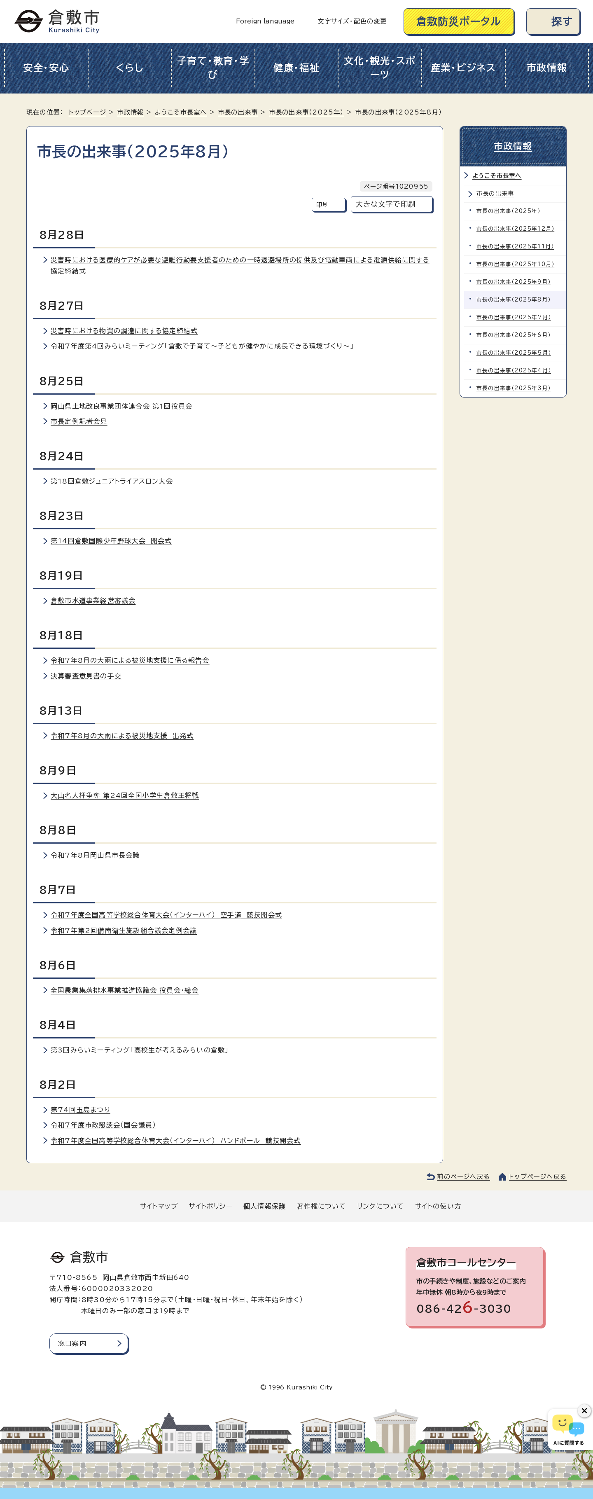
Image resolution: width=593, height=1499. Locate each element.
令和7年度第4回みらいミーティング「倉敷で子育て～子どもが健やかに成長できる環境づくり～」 (202, 346)
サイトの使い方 (438, 1206)
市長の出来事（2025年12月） (515, 229)
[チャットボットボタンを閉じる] (584, 1410)
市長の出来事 (238, 112)
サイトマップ (159, 1206)
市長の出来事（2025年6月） (513, 335)
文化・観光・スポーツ (380, 68)
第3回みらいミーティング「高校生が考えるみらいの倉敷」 (140, 1050)
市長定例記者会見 (79, 421)
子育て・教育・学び (213, 68)
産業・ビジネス (463, 67)
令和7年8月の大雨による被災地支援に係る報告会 (130, 660)
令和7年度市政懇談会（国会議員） (103, 1125)
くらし (129, 67)
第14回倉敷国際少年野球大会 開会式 (111, 541)
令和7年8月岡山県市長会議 (95, 855)
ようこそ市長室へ (181, 112)
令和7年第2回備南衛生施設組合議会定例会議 (124, 930)
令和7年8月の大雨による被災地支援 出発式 (122, 735)
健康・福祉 (296, 67)
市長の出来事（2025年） (306, 112)
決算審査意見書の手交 (86, 676)
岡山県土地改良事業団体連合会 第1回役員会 (121, 406)
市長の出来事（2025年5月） (513, 352)
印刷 (322, 204)
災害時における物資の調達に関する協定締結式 (124, 330)
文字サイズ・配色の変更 (352, 21)
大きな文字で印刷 (385, 204)
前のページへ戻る (463, 1177)
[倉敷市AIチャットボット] (568, 1429)
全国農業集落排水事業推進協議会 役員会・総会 (124, 990)
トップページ (87, 112)
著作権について (321, 1206)
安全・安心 (46, 67)
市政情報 (546, 67)
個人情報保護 (264, 1206)
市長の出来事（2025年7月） (513, 317)
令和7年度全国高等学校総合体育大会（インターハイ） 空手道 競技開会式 (166, 915)
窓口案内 (72, 1343)
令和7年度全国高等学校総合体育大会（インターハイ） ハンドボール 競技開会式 (176, 1140)
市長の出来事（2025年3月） (513, 388)
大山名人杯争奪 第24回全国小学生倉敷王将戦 (125, 795)
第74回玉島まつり (80, 1109)
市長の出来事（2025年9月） (513, 282)
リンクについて (380, 1206)
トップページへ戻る (538, 1177)
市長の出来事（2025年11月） (515, 246)
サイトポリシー (210, 1206)
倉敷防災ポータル (459, 21)
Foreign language (265, 21)
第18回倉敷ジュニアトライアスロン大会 (112, 481)
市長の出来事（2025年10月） (515, 264)
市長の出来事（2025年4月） (513, 370)
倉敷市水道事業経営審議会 (93, 600)
